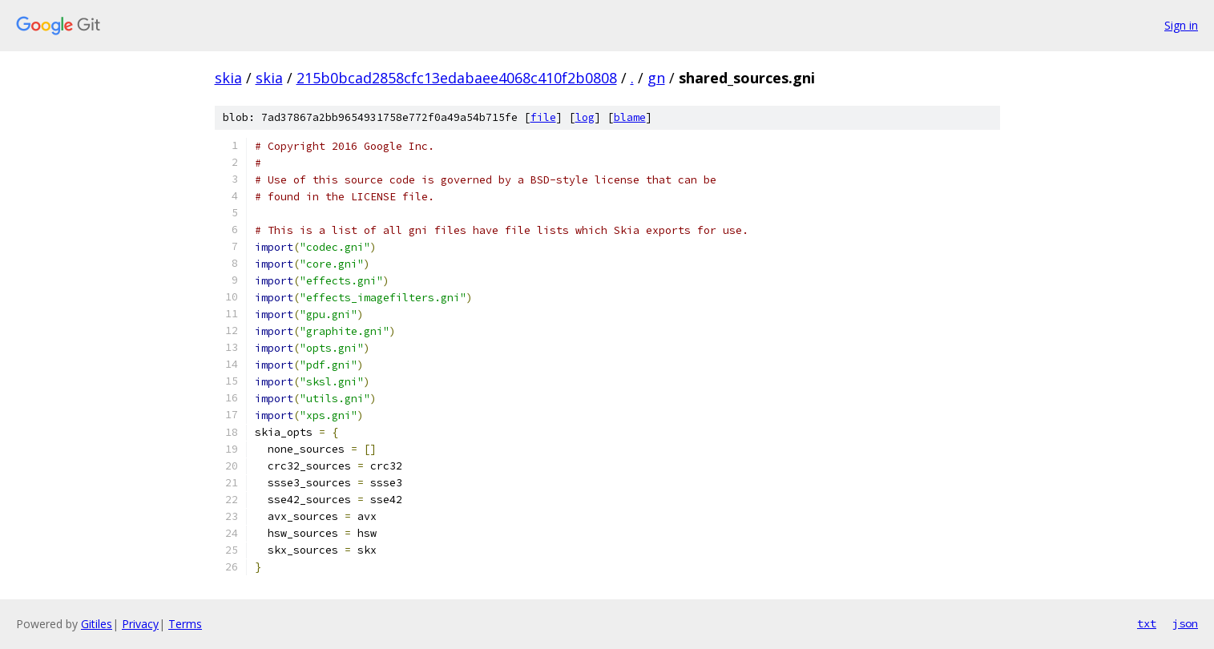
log (585, 117)
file (543, 117)
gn (656, 77)
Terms (185, 623)
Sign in (1181, 25)
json (1185, 623)
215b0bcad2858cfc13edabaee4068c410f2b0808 (456, 77)
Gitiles (96, 623)
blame (630, 117)
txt (1146, 623)
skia (228, 77)
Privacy (140, 623)
